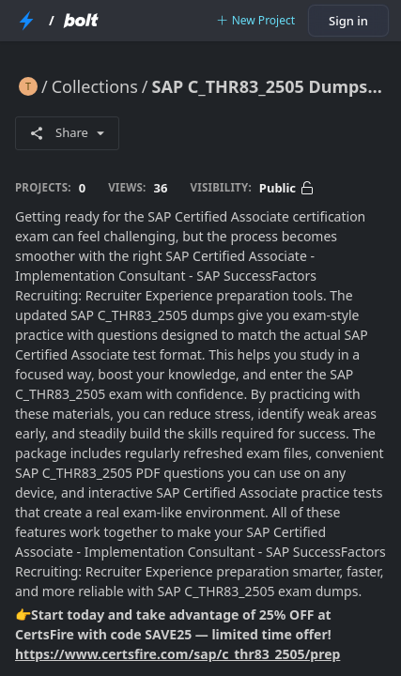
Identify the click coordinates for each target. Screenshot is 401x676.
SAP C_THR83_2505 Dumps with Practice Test (269, 86)
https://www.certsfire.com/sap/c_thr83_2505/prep (177, 654)
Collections (95, 86)
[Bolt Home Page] (80, 20)
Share (67, 132)
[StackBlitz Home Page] (26, 21)
